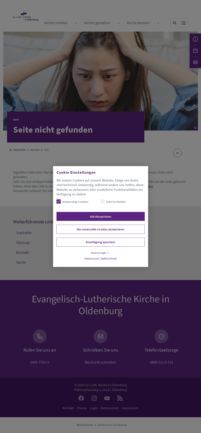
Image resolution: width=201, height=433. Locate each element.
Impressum (91, 258)
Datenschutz (109, 258)
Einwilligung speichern (100, 242)
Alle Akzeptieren (100, 216)
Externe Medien (113, 201)
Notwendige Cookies (72, 201)
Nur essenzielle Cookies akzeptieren (100, 229)
